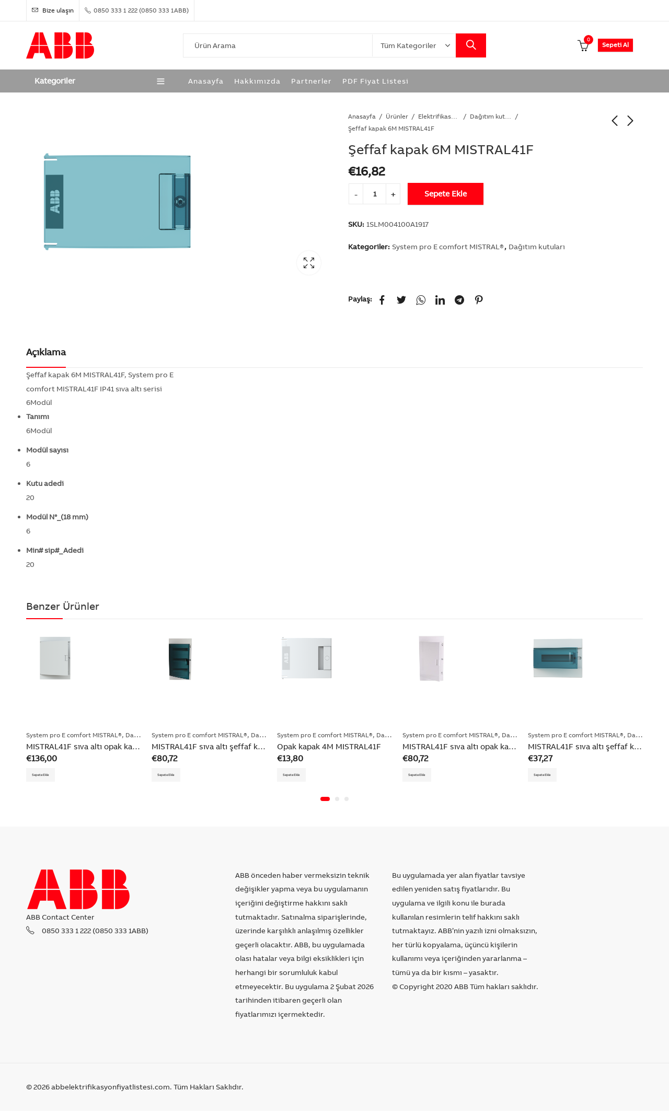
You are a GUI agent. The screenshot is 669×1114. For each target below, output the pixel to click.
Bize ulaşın (53, 10)
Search (471, 45)
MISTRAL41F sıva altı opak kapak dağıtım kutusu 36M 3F (505, 746)
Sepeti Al (615, 45)
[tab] (46, 352)
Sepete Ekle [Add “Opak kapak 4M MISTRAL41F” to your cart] (299, 776)
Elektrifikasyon (439, 116)
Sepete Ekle (445, 194)
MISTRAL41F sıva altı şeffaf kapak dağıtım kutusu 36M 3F (257, 746)
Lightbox (309, 263)
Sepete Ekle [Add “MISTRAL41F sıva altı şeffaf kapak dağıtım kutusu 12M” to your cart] (550, 776)
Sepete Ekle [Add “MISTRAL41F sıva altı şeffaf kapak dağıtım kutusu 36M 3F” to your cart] (174, 776)
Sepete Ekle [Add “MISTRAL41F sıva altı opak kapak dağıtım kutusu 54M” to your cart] (48, 776)
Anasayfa (362, 116)
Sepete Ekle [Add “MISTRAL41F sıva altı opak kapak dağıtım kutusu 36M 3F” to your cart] (425, 776)
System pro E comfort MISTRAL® (448, 246)
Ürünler (397, 116)
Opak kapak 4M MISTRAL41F (329, 746)
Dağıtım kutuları (491, 116)
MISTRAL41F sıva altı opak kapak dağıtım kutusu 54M (124, 746)
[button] (325, 802)
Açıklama (46, 352)
